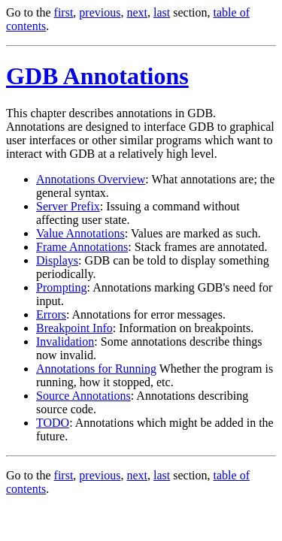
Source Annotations (83, 395)
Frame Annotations (82, 246)
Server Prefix (68, 206)
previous (99, 12)
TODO (52, 422)
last (161, 12)
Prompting (61, 287)
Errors (51, 314)
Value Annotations (80, 233)
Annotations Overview (90, 179)
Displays (57, 260)
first (64, 12)
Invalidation (65, 341)
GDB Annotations (97, 75)
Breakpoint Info (74, 328)
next (136, 12)
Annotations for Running (96, 368)
